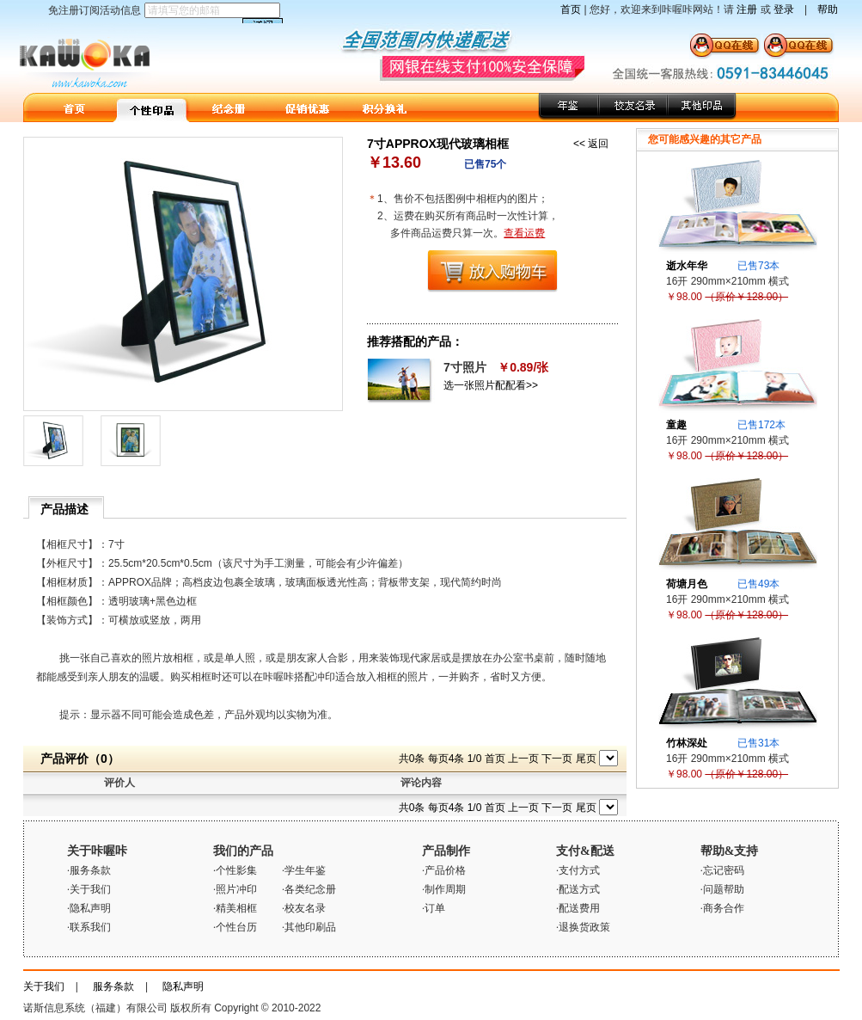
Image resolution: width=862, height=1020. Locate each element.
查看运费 (524, 233)
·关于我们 (89, 889)
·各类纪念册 (309, 889)
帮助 (827, 9)
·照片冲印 (235, 889)
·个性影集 (235, 870)
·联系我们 (89, 927)
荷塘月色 (686, 584)
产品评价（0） (79, 758)
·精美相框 (235, 908)
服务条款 (113, 986)
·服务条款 (89, 870)
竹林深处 (686, 743)
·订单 (433, 908)
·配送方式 (578, 889)
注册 (747, 9)
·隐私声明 (89, 908)
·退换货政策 (583, 927)
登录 (783, 9)
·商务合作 (722, 908)
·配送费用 (578, 908)
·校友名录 (304, 908)
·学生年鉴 (304, 870)
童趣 (676, 425)
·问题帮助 (722, 889)
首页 (570, 9)
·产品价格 (444, 870)
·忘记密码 (722, 870)
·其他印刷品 (309, 927)
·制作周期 (444, 889)
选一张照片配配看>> (490, 385)
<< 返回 (590, 144)
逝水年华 (686, 266)
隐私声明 (183, 986)
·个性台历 (235, 927)
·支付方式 (578, 870)
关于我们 (43, 986)
